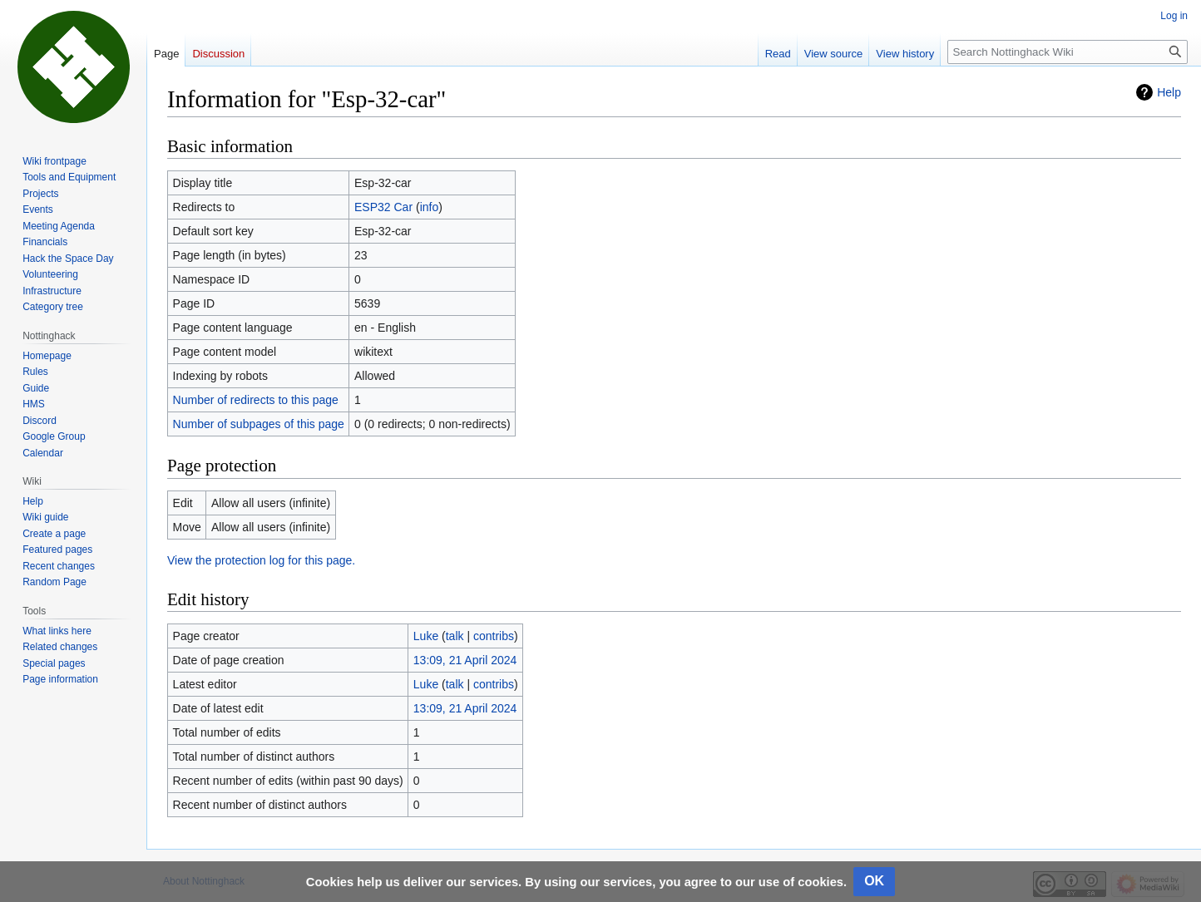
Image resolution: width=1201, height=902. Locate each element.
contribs (493, 636)
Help (1169, 92)
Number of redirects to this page (256, 400)
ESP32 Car (383, 207)
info (429, 207)
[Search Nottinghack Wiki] (1067, 52)
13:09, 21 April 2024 (465, 660)
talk (455, 636)
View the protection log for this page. (261, 560)
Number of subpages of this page (258, 424)
